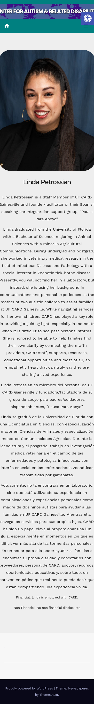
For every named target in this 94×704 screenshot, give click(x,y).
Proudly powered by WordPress (29, 688)
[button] (87, 18)
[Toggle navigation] (86, 26)
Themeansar (48, 694)
